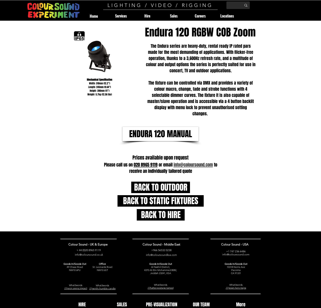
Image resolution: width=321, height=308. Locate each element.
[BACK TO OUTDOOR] (160, 187)
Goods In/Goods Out (74, 263)
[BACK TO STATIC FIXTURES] (161, 201)
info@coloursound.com (235, 254)
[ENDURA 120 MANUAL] (160, 134)
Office (102, 263)
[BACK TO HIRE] (161, 215)
